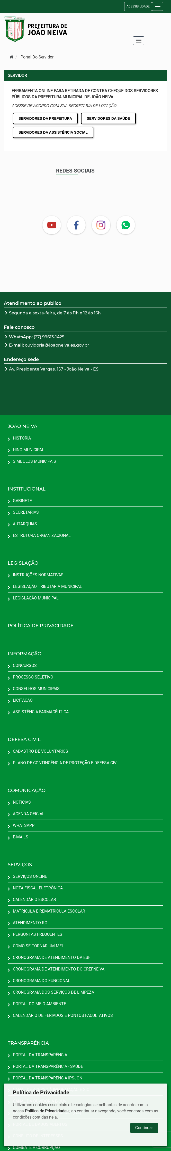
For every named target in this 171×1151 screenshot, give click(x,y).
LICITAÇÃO (23, 700)
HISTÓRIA (22, 438)
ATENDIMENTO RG (30, 922)
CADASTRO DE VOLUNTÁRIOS (40, 751)
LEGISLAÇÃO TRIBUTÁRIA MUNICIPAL (47, 586)
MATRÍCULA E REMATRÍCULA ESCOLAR (49, 911)
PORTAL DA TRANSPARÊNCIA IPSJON (47, 1078)
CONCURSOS (25, 665)
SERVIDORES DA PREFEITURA (45, 118)
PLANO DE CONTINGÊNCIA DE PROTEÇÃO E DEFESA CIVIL (66, 762)
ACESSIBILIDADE (138, 6)
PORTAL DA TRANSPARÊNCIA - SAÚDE (48, 1066)
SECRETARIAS (26, 512)
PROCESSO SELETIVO (33, 677)
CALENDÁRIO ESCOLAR (34, 899)
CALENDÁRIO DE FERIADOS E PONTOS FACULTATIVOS (63, 1015)
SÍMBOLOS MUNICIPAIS (34, 461)
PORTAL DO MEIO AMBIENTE (39, 1003)
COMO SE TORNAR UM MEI (38, 945)
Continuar (144, 1127)
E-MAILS (20, 837)
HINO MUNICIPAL (28, 449)
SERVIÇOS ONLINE (30, 876)
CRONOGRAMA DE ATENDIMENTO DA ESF (52, 957)
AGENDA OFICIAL (28, 813)
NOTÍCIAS (22, 802)
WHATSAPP (23, 825)
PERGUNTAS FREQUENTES (37, 934)
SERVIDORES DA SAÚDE (108, 118)
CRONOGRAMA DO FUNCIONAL (41, 980)
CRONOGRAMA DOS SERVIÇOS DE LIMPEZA (53, 992)
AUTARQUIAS (25, 523)
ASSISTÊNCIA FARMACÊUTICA (41, 711)
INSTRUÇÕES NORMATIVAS (38, 574)
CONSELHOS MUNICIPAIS (36, 688)
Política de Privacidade (45, 1111)
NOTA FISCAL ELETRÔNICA (38, 888)
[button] (157, 6)
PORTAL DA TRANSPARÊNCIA (40, 1054)
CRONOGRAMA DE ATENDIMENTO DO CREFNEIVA (58, 969)
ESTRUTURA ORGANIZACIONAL (42, 535)
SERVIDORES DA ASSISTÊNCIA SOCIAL (53, 132)
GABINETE (22, 500)
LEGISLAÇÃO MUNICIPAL (36, 598)
